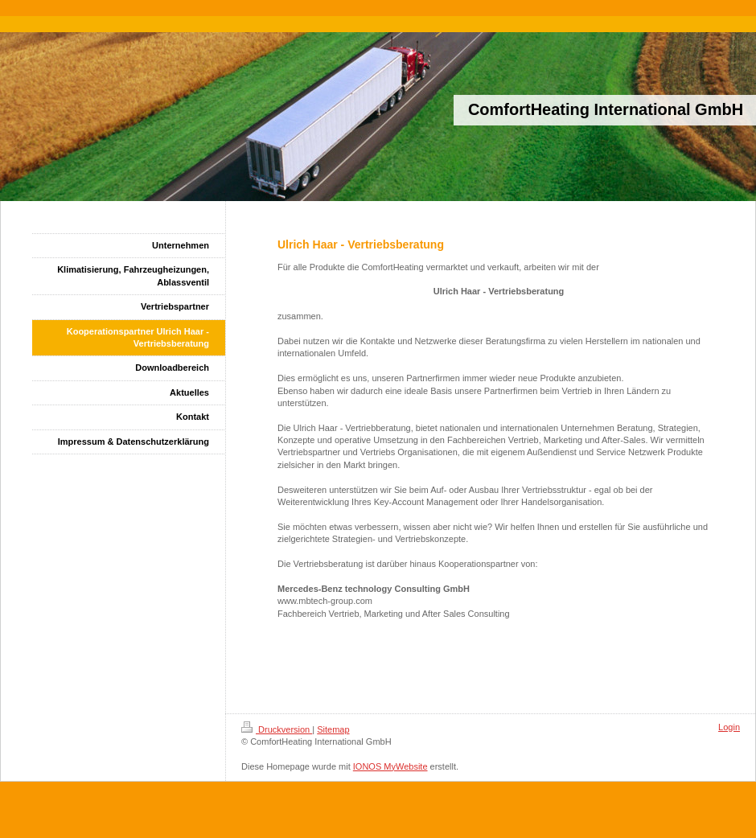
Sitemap (333, 729)
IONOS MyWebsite (390, 766)
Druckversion (276, 729)
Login (729, 727)
